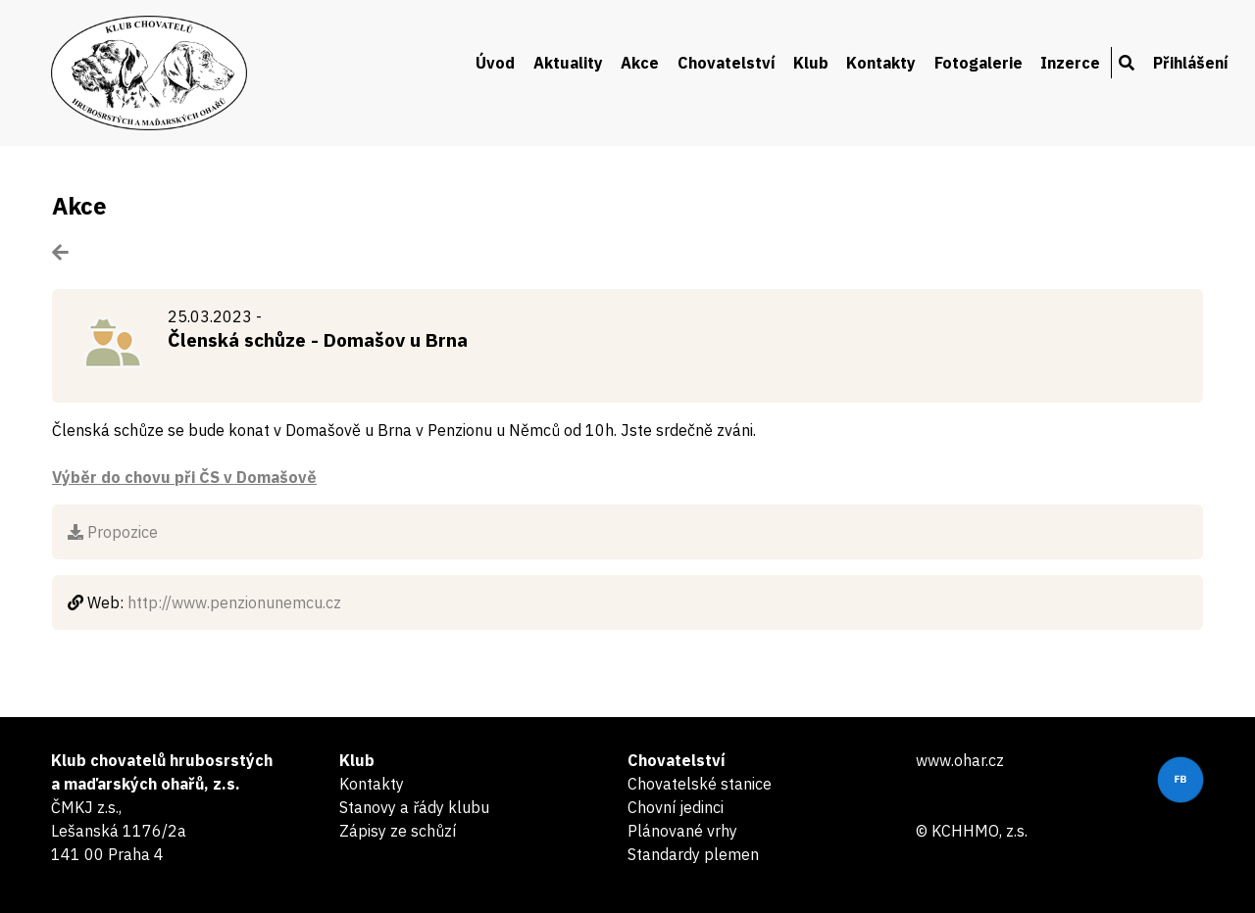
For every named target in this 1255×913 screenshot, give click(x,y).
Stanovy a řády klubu (414, 807)
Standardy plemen (693, 854)
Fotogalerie (978, 62)
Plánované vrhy (682, 831)
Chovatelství (727, 62)
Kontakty (881, 62)
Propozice (113, 532)
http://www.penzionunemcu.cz (234, 602)
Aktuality (568, 62)
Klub (810, 62)
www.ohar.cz (960, 760)
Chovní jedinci (676, 807)
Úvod (495, 62)
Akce (640, 62)
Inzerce (1070, 62)
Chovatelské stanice (700, 783)
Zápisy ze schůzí (397, 831)
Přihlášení (1191, 62)
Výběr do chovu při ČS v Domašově (184, 477)
